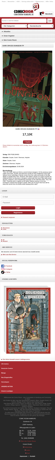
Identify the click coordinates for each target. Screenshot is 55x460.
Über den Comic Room (27, 441)
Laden (27, 450)
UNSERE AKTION (7, 386)
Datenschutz (40, 1)
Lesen (4, 229)
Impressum (23, 456)
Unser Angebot (9, 36)
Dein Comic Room (10, 40)
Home (4, 1)
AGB (17, 1)
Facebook (6, 266)
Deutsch (5, 241)
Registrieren (18, 213)
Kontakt (32, 456)
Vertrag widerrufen (27, 1)
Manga (3, 373)
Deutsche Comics (7, 368)
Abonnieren (6, 228)
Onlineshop (27, 447)
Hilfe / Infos (49, 1)
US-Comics (5, 364)
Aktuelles (7, 31)
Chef (27, 453)
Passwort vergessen (9, 217)
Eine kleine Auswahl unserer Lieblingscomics (15, 359)
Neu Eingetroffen (6, 377)
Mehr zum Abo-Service (8, 254)
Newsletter (11, 1)
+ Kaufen (27, 142)
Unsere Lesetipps (7, 391)
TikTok (5, 272)
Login (18, 208)
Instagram (6, 269)
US (3, 240)
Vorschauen (5, 382)
